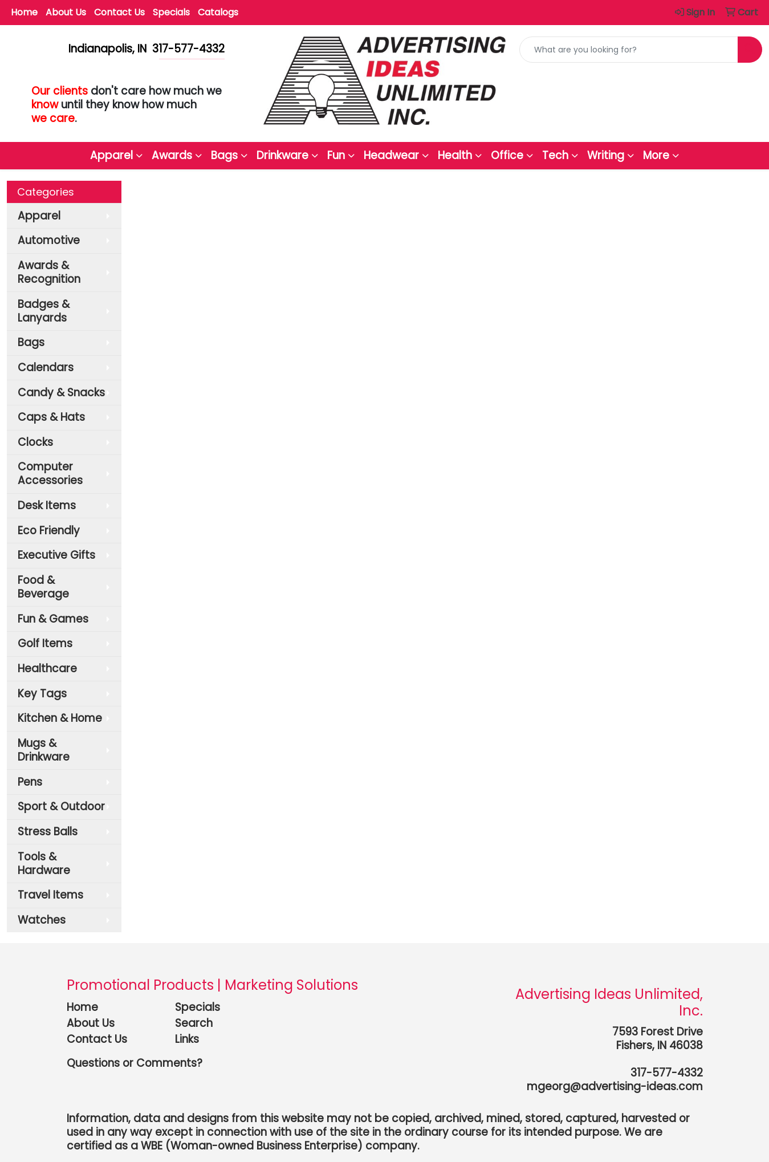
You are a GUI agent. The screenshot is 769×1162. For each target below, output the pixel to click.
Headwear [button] (391, 155)
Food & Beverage (43, 587)
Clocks (35, 442)
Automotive (49, 240)
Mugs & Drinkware (44, 750)
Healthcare (47, 668)
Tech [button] (555, 155)
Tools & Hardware (44, 863)
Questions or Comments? (134, 1063)
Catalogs (218, 12)
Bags (31, 342)
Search (194, 1023)
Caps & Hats (51, 417)
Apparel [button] (111, 155)
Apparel (39, 216)
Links (187, 1039)
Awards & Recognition (49, 272)
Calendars (46, 367)
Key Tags (42, 693)
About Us (66, 12)
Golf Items (45, 643)
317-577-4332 (666, 1072)
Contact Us (119, 12)
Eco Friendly (49, 530)
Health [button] (455, 155)
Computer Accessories (50, 473)
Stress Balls (48, 831)
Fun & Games (53, 619)
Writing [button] (605, 155)
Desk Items (47, 505)
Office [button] (507, 155)
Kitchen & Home (60, 718)
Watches (42, 920)
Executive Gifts (56, 555)
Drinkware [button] (282, 155)
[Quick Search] (628, 49)
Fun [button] (336, 155)
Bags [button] (224, 155)
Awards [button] (172, 155)
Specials (171, 12)
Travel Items (50, 895)
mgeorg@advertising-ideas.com (615, 1086)
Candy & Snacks (61, 392)
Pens (30, 782)
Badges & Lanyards (44, 311)
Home (24, 12)
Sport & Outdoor (61, 806)
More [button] (656, 155)
